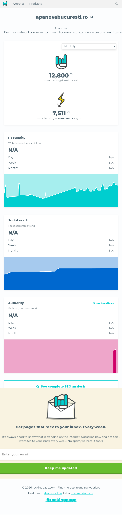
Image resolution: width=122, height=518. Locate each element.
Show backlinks (103, 303)
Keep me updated (61, 466)
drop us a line (53, 493)
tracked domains (82, 493)
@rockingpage (61, 499)
